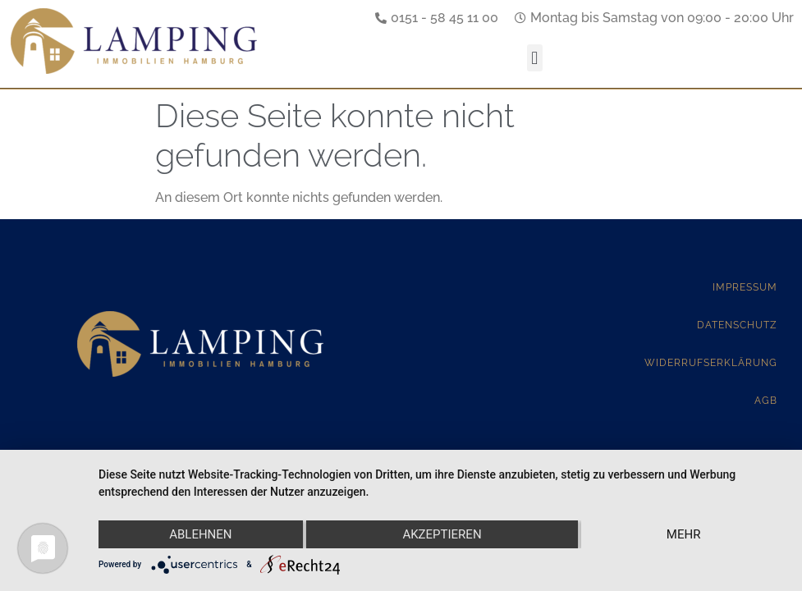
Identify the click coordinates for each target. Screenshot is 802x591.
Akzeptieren (441, 534)
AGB (765, 400)
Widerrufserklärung (710, 363)
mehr (684, 534)
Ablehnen (200, 534)
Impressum (745, 287)
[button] (535, 57)
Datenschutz (737, 325)
